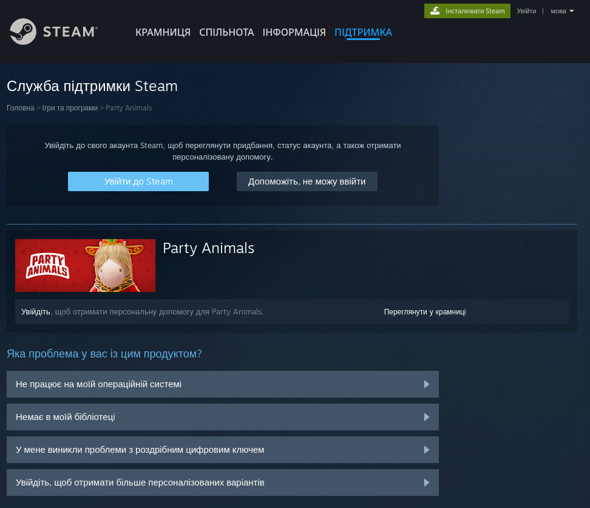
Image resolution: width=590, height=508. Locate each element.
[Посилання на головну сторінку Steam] (63, 41)
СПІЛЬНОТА (226, 32)
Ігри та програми (70, 107)
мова (558, 11)
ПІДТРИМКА (363, 32)
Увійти (526, 11)
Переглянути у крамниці (425, 311)
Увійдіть (35, 311)
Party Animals (208, 248)
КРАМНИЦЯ (163, 32)
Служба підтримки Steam (92, 85)
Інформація (295, 32)
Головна (21, 107)
